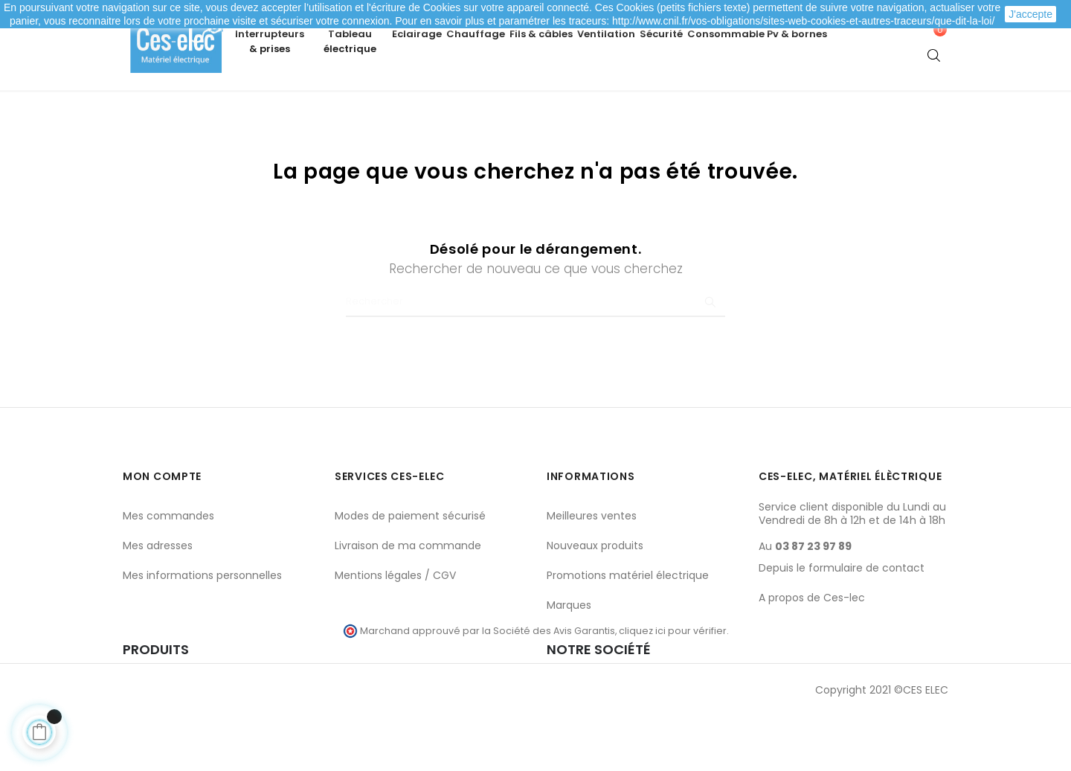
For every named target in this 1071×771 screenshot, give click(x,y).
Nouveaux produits (595, 598)
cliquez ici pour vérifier (673, 683)
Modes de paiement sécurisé (410, 568)
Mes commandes (168, 568)
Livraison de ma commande (408, 598)
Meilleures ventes (592, 568)
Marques (569, 657)
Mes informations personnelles (202, 628)
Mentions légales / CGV (395, 628)
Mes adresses (158, 598)
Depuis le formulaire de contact (841, 620)
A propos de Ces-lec (812, 650)
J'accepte (1030, 14)
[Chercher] (535, 355)
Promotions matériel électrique (628, 628)
